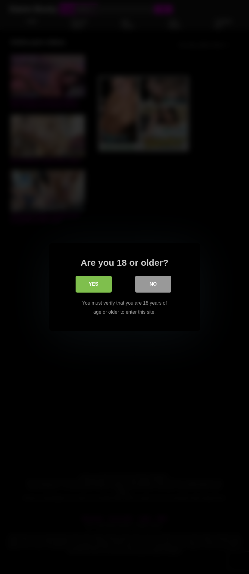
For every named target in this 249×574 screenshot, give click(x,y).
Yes (93, 284)
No (153, 284)
